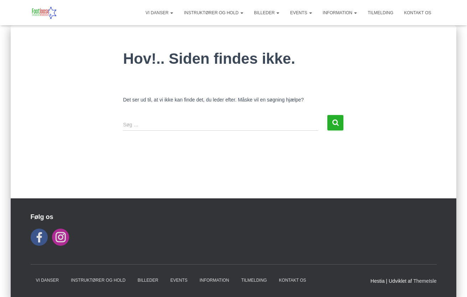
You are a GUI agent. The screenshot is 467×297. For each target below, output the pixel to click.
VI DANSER (159, 12)
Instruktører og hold (213, 12)
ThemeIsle (424, 281)
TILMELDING (380, 12)
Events (301, 12)
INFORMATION (340, 12)
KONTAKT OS (417, 12)
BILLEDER (266, 12)
